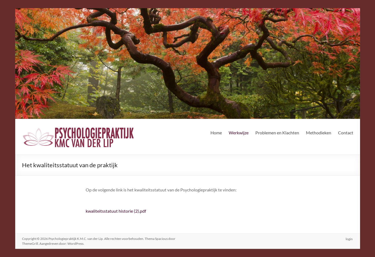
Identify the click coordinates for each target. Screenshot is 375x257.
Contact (345, 132)
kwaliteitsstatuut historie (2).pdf (116, 210)
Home (216, 132)
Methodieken (318, 132)
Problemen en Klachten (277, 132)
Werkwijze (239, 132)
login (349, 239)
